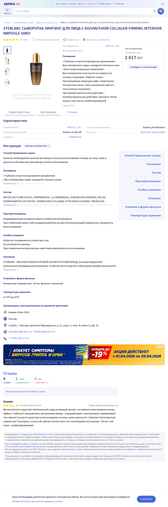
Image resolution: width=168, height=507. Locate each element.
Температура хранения (145, 215)
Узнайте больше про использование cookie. (37, 501)
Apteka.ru (43, 434)
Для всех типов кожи (153, 132)
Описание (154, 198)
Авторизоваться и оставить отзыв (25, 391)
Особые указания (149, 190)
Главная (7, 22)
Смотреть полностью (37, 145)
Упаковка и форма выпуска (143, 207)
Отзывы (72, 112)
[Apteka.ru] (12, 4)
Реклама (160, 347)
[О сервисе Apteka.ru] (162, 4)
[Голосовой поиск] (154, 11)
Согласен (146, 499)
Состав (156, 172)
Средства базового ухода (23, 22)
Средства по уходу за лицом (46, 22)
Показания (154, 164)
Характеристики (19, 112)
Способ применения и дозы (143, 155)
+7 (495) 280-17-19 (19, 338)
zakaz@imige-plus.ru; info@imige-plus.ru (32, 331)
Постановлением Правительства (22, 446)
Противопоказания (148, 181)
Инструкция (48, 112)
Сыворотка (75, 136)
